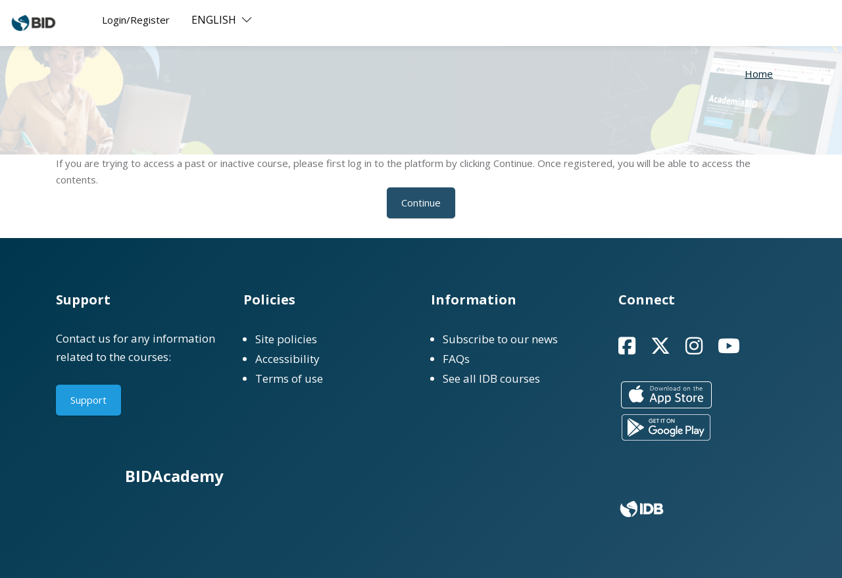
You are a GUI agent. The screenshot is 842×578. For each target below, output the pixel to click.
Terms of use (289, 378)
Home (759, 73)
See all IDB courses (491, 378)
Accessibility (287, 358)
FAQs (456, 358)
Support (88, 399)
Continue (421, 202)
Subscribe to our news (500, 339)
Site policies (286, 339)
